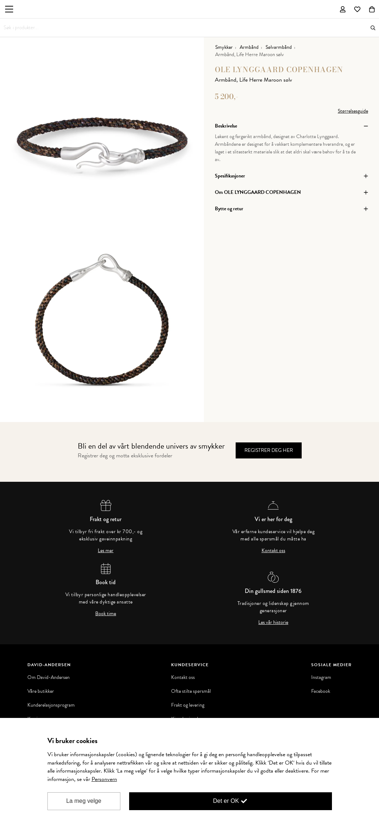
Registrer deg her (268, 450)
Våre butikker (40, 691)
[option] (102, 138)
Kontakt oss (273, 550)
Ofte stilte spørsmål (191, 691)
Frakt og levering (187, 705)
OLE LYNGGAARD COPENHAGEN (279, 69)
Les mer (105, 550)
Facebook (320, 691)
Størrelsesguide (353, 111)
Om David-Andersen (48, 677)
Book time (105, 613)
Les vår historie (273, 622)
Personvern (104, 779)
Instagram (321, 677)
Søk (373, 28)
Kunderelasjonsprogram (51, 705)
